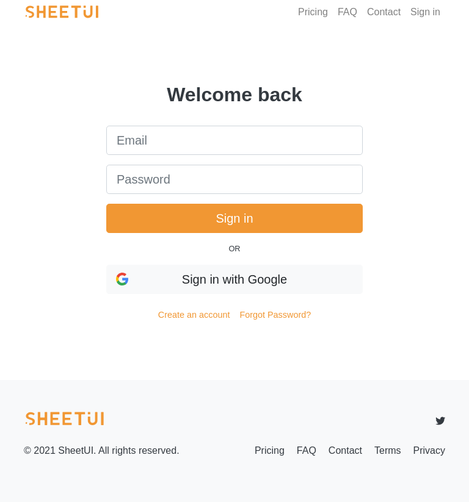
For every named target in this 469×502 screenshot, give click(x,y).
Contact (384, 12)
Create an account (194, 315)
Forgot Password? (275, 315)
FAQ (347, 12)
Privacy (429, 450)
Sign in (425, 12)
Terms (387, 450)
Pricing (313, 12)
